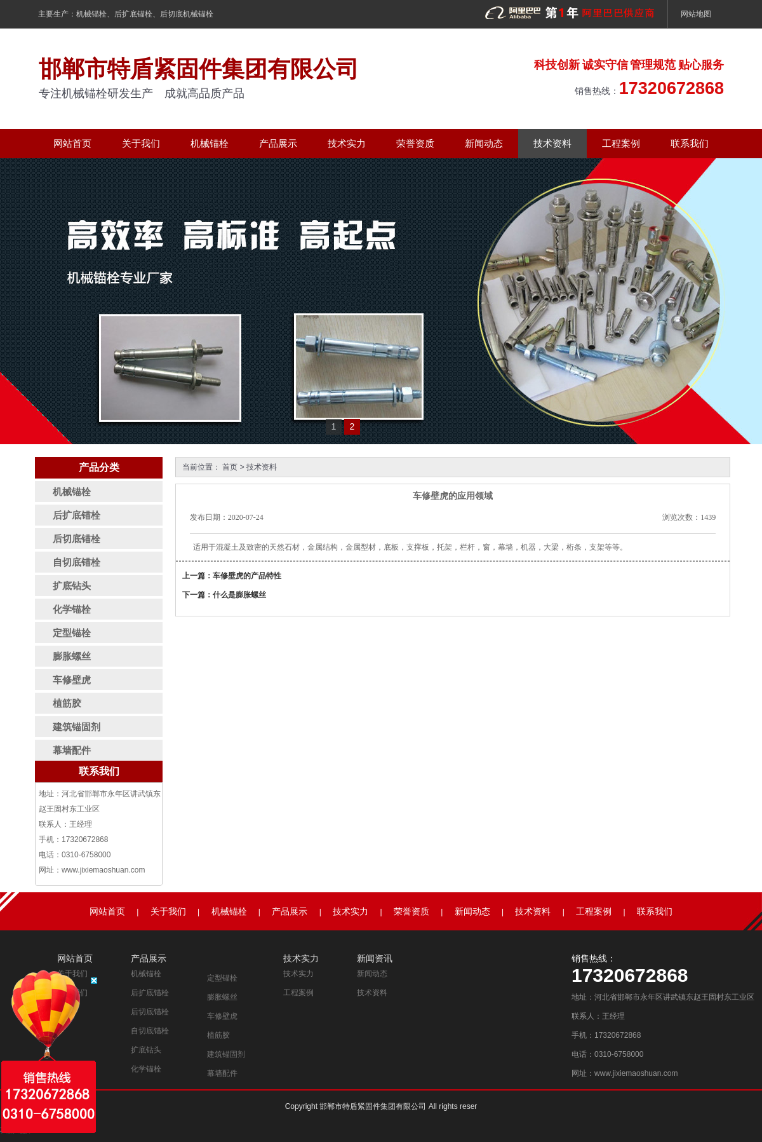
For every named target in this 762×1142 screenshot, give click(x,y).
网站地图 (696, 14)
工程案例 (621, 143)
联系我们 (690, 143)
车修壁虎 (222, 1016)
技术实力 (347, 143)
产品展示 (278, 143)
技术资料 (552, 143)
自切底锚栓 (150, 1030)
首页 (229, 467)
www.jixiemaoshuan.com (103, 870)
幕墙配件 (222, 1073)
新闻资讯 (374, 958)
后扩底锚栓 (133, 14)
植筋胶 (218, 1035)
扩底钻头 (146, 1049)
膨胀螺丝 (222, 997)
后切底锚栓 (150, 1011)
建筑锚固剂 (226, 1054)
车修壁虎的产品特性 (247, 575)
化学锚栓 (146, 1068)
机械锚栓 (91, 14)
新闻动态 (484, 143)
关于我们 (141, 143)
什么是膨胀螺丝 (239, 594)
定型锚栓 (222, 978)
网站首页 (72, 143)
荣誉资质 (415, 143)
